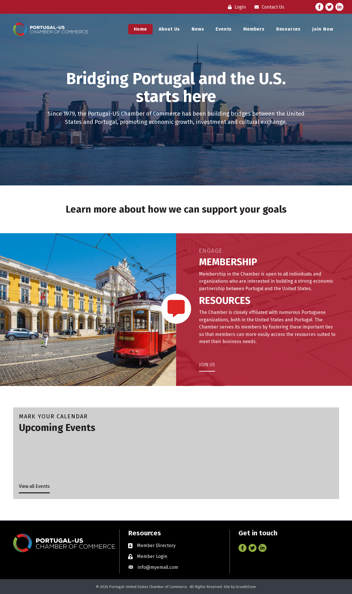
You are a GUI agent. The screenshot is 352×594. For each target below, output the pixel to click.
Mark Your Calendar (53, 416)
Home (140, 29)
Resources (288, 29)
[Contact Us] (268, 7)
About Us (169, 29)
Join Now (322, 29)
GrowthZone (246, 587)
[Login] (235, 7)
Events (224, 29)
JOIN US (207, 364)
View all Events (34, 486)
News (198, 29)
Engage (210, 250)
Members (254, 29)
